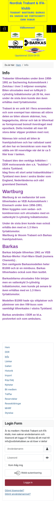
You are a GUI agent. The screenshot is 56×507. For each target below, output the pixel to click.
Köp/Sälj (9, 380)
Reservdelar (11, 398)
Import (8, 375)
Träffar (8, 394)
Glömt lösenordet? (14, 490)
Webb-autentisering (28, 473)
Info (7, 356)
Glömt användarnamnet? (18, 494)
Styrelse (9, 413)
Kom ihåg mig (15, 465)
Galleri (8, 366)
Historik (9, 370)
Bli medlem (11, 389)
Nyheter (9, 384)
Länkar (8, 361)
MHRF (8, 408)
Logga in (27, 482)
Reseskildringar (13, 403)
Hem (7, 347)
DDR (7, 352)
